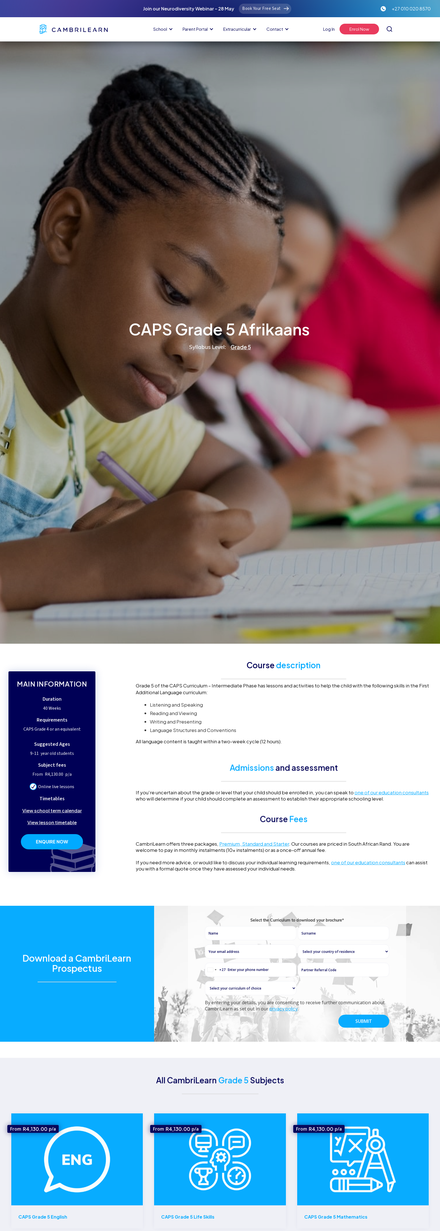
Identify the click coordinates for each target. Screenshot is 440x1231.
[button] (162, 29)
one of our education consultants (391, 792)
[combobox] (215, 995)
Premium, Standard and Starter (254, 844)
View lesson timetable (52, 822)
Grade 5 (241, 347)
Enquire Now (52, 842)
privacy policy (284, 1034)
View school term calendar (52, 811)
